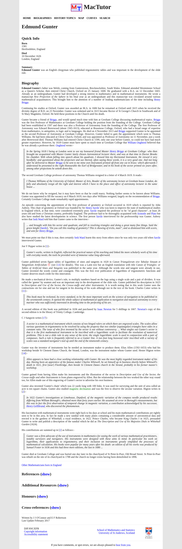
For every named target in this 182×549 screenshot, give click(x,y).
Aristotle (141, 213)
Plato (153, 213)
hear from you (123, 545)
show (46, 474)
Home (27, 18)
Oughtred (60, 145)
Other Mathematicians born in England (42, 465)
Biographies (43, 18)
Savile (93, 210)
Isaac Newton (104, 309)
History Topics (65, 18)
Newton (141, 309)
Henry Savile (92, 207)
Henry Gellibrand (35, 406)
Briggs (53, 119)
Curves (92, 18)
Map (81, 18)
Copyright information (35, 531)
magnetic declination (80, 388)
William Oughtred (137, 142)
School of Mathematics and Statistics (116, 530)
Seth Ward (38, 219)
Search (105, 18)
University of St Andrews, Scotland (117, 532)
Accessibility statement (36, 534)
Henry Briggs (117, 151)
